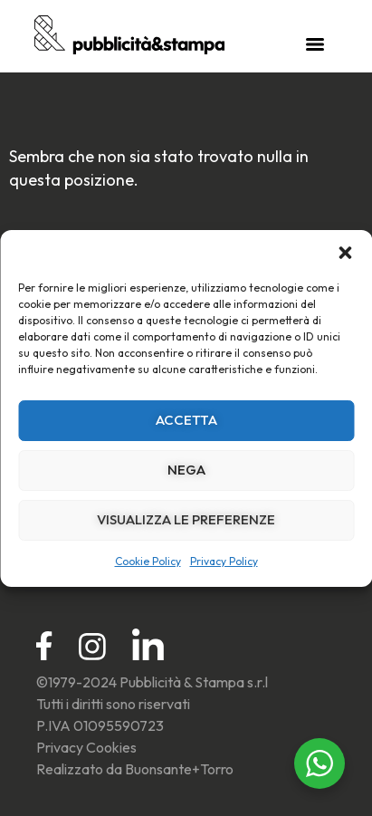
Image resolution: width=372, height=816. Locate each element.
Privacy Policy (224, 561)
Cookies (111, 747)
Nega (186, 469)
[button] (345, 253)
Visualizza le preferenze (186, 519)
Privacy (59, 747)
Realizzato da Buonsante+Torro (135, 769)
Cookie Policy (148, 561)
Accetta (186, 419)
